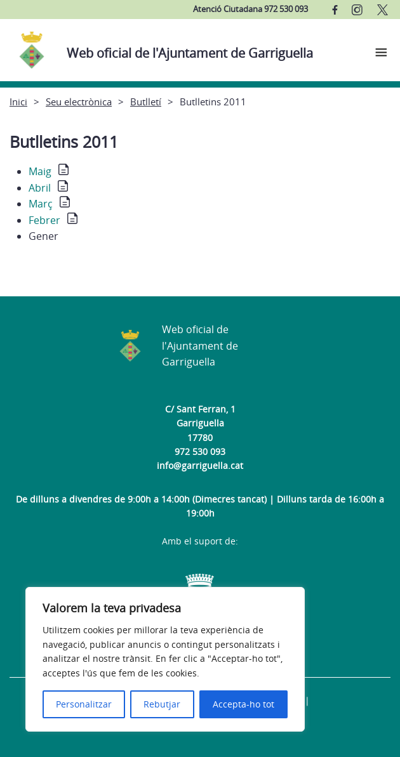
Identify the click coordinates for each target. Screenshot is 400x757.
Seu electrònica (79, 101)
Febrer (44, 220)
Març (41, 204)
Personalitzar (84, 704)
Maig (40, 171)
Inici (18, 101)
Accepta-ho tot (243, 704)
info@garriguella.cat (200, 465)
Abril (40, 188)
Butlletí (145, 101)
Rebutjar (161, 704)
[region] (165, 659)
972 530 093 (200, 451)
